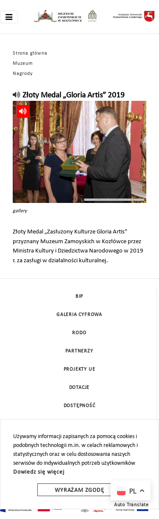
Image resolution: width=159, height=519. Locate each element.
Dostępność (79, 405)
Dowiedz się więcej (38, 472)
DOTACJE (79, 387)
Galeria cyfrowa (79, 314)
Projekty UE (79, 369)
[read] (17, 96)
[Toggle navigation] (9, 17)
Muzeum (23, 63)
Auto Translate (131, 505)
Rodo (79, 333)
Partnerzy (79, 351)
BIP (79, 296)
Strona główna (30, 53)
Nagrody (23, 73)
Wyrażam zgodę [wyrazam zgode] (79, 490)
